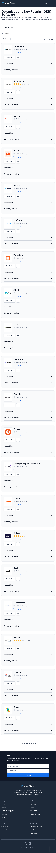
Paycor (16, 637)
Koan (15, 324)
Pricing (31, 807)
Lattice (16, 116)
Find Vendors (33, 830)
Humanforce (19, 603)
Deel (15, 568)
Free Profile (33, 811)
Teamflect (18, 394)
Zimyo (16, 707)
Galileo (16, 533)
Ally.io (16, 290)
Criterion (17, 498)
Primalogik (18, 429)
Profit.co (17, 220)
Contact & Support (7, 811)
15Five (16, 151)
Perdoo (16, 185)
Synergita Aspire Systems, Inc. (27, 464)
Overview (32, 804)
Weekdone (18, 255)
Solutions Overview (35, 826)
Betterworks (19, 81)
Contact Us (33, 833)
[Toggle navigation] (52, 3)
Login (3, 804)
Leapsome (18, 359)
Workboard (18, 46)
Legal (3, 817)
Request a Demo (35, 814)
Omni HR (17, 672)
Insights (4, 807)
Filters (6, 39)
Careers (4, 814)
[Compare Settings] (18, 57)
